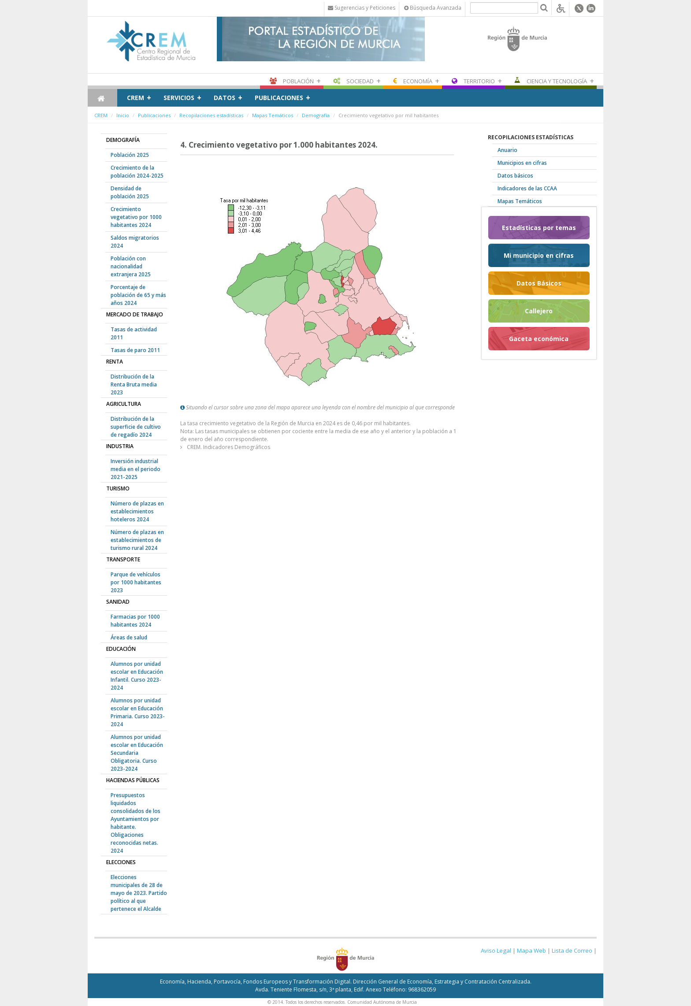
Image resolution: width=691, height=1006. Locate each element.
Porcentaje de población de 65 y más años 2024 (138, 295)
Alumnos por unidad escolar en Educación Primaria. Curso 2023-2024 (138, 712)
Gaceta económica (538, 338)
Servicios (178, 97)
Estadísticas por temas (539, 227)
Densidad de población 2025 (130, 192)
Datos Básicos (538, 283)
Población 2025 (130, 155)
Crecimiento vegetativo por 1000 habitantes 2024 (136, 217)
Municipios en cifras (522, 163)
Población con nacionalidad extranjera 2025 (131, 266)
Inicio (122, 115)
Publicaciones (279, 97)
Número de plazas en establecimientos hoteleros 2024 (137, 511)
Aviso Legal (496, 950)
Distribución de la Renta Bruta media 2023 (134, 384)
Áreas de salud (129, 637)
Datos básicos (515, 175)
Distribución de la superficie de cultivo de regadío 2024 (136, 426)
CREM (135, 97)
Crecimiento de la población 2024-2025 (137, 171)
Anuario (507, 150)
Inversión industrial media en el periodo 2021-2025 (135, 469)
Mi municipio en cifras (539, 255)
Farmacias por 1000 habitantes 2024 (135, 620)
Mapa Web (531, 950)
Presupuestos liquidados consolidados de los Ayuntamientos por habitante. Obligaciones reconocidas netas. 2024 (135, 822)
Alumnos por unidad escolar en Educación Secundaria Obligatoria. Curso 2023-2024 (137, 752)
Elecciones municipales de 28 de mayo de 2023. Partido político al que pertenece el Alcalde (139, 893)
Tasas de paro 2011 (135, 350)
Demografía (316, 115)
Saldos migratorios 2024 (135, 241)
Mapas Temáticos (272, 115)
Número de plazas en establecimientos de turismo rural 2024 (137, 540)
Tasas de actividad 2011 (134, 333)
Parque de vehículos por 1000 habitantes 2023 (136, 582)
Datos (224, 97)
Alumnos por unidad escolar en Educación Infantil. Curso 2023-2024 (137, 675)
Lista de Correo (572, 950)
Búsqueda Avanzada (432, 7)
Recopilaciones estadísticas (211, 115)
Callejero (539, 311)
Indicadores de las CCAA (527, 188)
